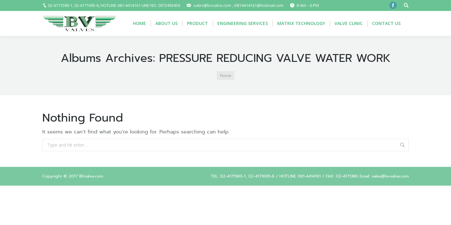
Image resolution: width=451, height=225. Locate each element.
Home (225, 75)
